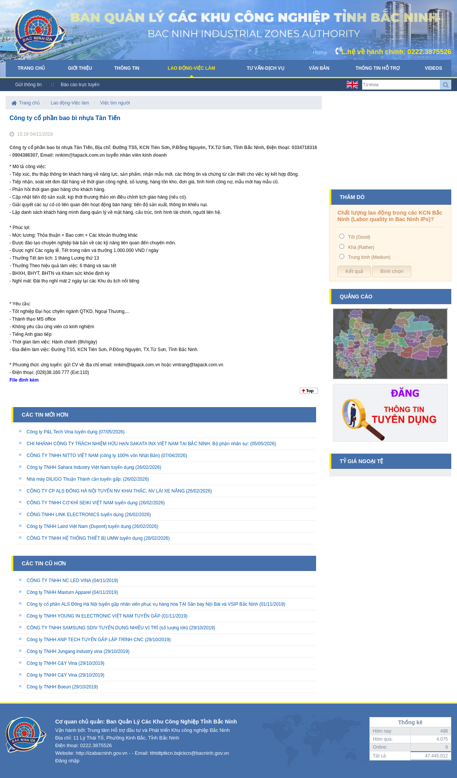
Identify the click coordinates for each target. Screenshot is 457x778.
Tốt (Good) (359, 237)
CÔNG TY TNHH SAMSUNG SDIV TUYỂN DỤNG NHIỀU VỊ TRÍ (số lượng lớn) (107, 627)
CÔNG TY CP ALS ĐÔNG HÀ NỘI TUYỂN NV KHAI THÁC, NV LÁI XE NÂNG (106, 491)
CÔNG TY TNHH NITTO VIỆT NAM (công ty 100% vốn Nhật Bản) (94, 455)
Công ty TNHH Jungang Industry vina (64, 651)
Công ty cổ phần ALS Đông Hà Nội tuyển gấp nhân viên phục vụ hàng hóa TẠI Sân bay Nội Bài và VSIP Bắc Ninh (142, 604)
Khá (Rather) (361, 247)
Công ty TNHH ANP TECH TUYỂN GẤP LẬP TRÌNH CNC (85, 639)
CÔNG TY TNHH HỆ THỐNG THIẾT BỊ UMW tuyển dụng (84, 538)
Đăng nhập (67, 761)
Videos (433, 68)
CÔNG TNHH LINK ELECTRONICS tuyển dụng (75, 514)
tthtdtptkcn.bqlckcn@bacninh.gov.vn (189, 753)
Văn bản (319, 68)
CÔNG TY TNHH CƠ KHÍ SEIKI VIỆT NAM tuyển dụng (82, 502)
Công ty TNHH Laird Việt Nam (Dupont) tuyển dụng (79, 526)
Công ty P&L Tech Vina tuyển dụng (62, 432)
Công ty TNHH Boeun (49, 687)
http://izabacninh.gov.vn (102, 753)
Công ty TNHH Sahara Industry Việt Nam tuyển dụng (80, 467)
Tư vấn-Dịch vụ (265, 68)
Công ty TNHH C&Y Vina (52, 663)
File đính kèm (24, 380)
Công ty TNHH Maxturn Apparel (59, 592)
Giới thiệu (80, 68)
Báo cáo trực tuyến (80, 84)
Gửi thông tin (28, 84)
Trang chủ (31, 68)
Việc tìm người (115, 103)
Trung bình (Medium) (369, 257)
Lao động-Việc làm (191, 68)
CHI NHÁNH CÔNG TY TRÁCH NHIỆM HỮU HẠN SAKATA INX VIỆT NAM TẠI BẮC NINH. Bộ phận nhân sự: (138, 443)
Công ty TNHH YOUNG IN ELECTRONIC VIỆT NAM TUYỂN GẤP (93, 616)
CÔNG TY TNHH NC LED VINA (59, 580)
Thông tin (126, 68)
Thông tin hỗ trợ (377, 68)
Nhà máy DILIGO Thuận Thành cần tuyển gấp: (74, 479)
